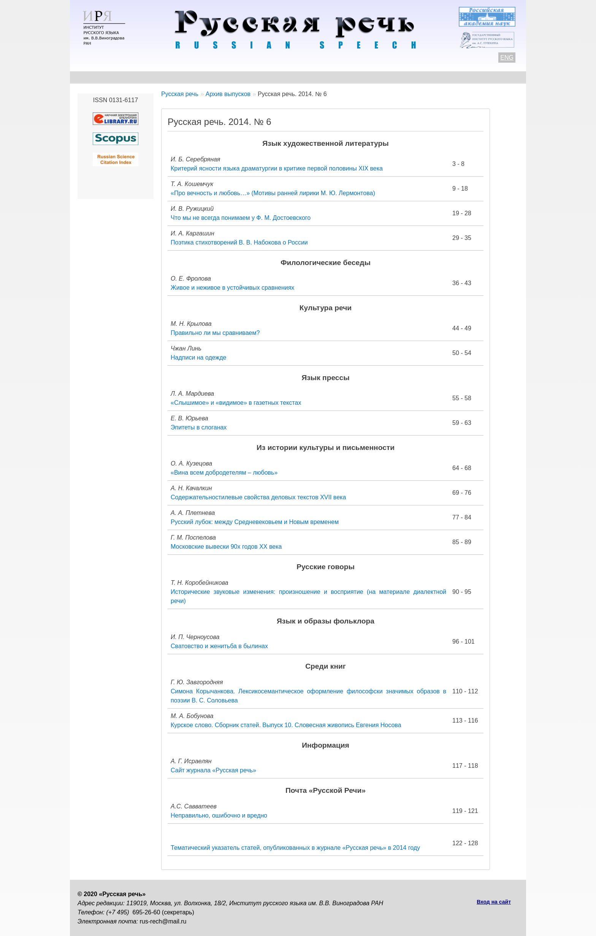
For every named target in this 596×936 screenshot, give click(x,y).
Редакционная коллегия (370, 77)
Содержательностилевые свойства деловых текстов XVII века (258, 497)
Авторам (182, 77)
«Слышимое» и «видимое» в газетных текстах (236, 402)
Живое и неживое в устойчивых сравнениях (232, 287)
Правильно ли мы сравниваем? (215, 333)
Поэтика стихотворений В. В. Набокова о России (239, 242)
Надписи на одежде (199, 357)
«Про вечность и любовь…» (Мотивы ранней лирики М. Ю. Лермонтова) (273, 193)
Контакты (139, 77)
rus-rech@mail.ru (163, 921)
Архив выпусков (294, 77)
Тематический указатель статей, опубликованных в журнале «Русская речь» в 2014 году (295, 847)
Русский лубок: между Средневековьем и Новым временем (255, 522)
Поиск (475, 77)
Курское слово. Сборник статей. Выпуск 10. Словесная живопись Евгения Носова (286, 725)
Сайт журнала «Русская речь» (213, 770)
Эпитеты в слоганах (199, 427)
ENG (507, 57)
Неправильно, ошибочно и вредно (219, 815)
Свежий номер (232, 77)
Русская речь (179, 94)
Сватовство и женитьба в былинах (219, 646)
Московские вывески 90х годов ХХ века (226, 546)
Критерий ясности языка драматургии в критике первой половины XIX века (277, 168)
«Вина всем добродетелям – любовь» (224, 472)
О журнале (93, 77)
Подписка (436, 77)
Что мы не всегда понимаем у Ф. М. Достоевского (241, 218)
